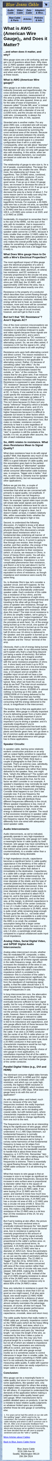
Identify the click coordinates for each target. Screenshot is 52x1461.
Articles (27, 19)
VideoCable (20, 11)
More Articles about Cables (17, 1437)
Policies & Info (39, 19)
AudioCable (10, 11)
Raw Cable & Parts (14, 19)
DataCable (29, 11)
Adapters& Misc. (40, 11)
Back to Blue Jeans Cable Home (19, 1442)
